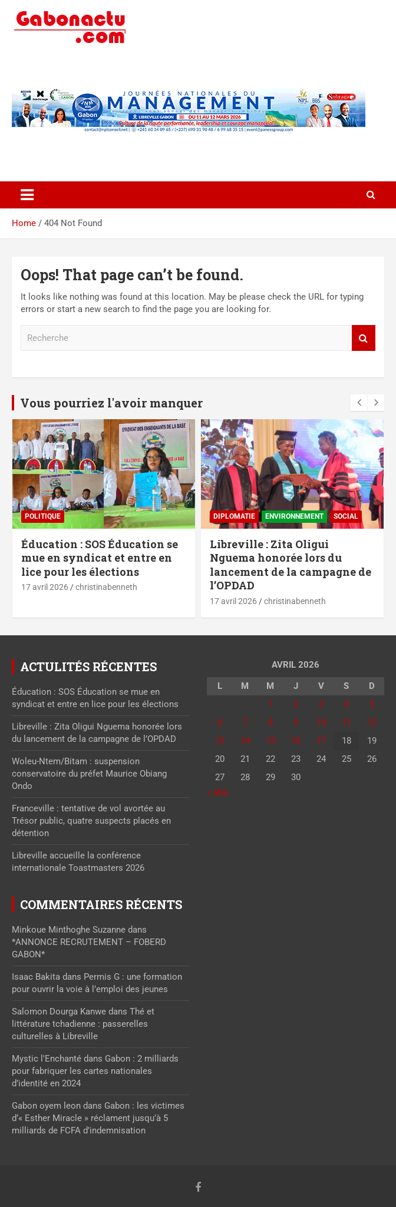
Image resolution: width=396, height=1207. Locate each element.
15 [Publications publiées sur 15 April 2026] (270, 740)
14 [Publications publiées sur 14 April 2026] (245, 740)
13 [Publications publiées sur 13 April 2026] (220, 740)
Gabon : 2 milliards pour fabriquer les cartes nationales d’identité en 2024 (95, 1071)
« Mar (218, 792)
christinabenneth (106, 587)
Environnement (294, 516)
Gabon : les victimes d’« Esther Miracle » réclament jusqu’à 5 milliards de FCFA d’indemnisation (98, 1118)
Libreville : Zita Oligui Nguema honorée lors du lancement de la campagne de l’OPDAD (290, 564)
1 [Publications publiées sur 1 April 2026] (270, 704)
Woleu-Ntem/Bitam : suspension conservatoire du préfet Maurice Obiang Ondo (89, 773)
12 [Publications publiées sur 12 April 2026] (372, 722)
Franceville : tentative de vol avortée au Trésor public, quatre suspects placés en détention (91, 820)
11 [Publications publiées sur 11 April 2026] (346, 722)
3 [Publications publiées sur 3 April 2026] (321, 704)
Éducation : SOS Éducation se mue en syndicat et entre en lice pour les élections (99, 558)
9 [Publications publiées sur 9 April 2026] (295, 722)
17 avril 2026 (44, 587)
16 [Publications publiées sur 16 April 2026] (296, 740)
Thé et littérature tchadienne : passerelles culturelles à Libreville (83, 1024)
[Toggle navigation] (27, 194)
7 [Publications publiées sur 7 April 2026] (245, 722)
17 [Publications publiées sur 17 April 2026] (321, 740)
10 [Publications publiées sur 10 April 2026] (321, 722)
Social (346, 516)
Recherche (363, 338)
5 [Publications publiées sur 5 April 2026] (371, 704)
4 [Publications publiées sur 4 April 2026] (346, 704)
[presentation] (359, 402)
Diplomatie (234, 516)
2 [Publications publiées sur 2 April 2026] (295, 704)
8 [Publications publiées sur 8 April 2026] (270, 722)
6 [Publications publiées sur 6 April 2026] (219, 722)
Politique (43, 516)
